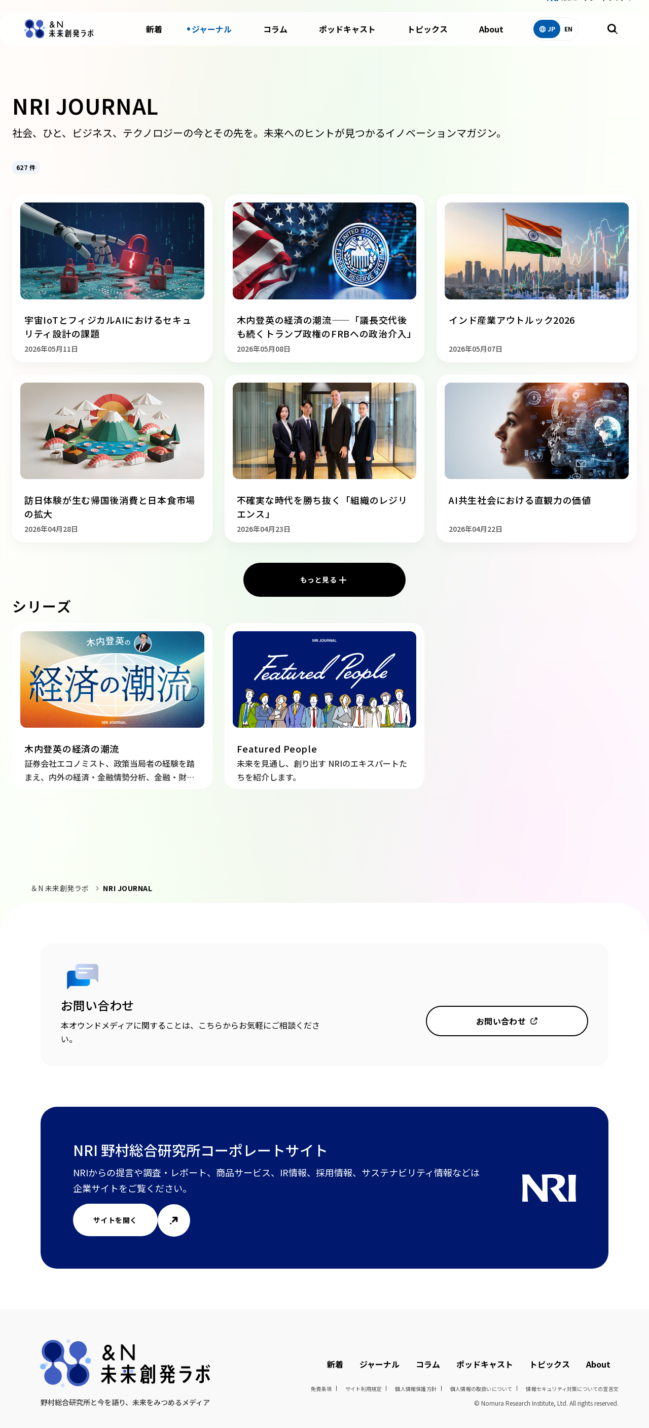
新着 (154, 41)
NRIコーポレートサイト (593, 9)
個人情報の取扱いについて (481, 1388)
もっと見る (318, 579)
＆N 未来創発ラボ (59, 888)
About (491, 41)
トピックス (427, 41)
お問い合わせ (501, 1021)
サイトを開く (115, 1220)
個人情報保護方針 (416, 1388)
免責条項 (321, 1388)
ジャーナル (212, 41)
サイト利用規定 (363, 1388)
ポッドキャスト (347, 41)
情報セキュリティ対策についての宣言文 (572, 1388)
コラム (275, 41)
